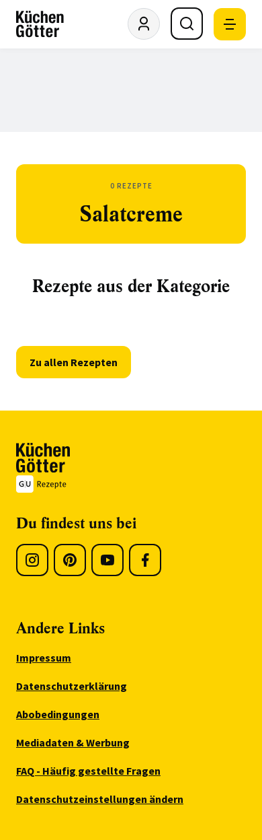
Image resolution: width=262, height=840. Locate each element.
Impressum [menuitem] (43, 657)
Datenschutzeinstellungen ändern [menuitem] (99, 799)
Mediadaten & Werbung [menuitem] (73, 742)
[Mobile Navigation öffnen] (230, 24)
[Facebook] (145, 560)
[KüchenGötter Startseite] (40, 24)
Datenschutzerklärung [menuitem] (71, 686)
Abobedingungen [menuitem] (57, 714)
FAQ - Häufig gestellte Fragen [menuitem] (88, 770)
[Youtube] (107, 560)
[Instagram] (32, 560)
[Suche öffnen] (187, 23)
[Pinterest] (70, 560)
